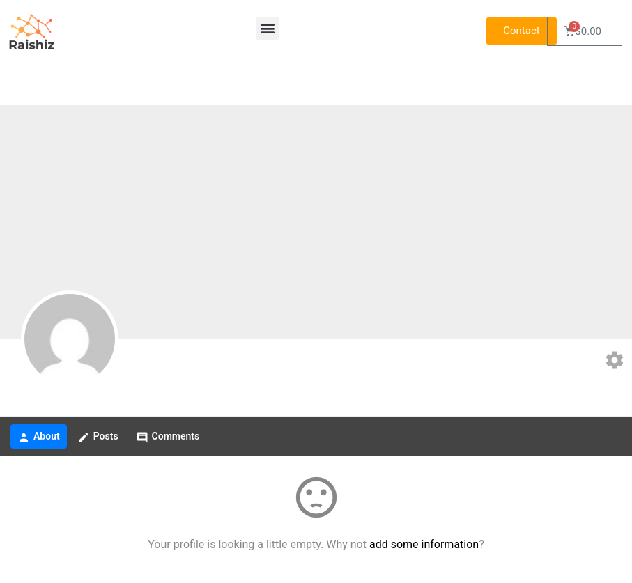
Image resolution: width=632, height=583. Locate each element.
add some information (424, 544)
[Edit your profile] (614, 362)
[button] (267, 28)
